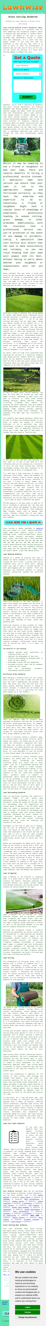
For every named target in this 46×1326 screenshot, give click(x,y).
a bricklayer (27, 1203)
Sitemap (5, 1302)
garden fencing (18, 1217)
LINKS (23, 13)
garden (10, 127)
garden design (18, 1201)
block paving (16, 1221)
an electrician (9, 1215)
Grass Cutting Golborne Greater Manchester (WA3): (23, 27)
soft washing (33, 1205)
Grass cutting (8, 528)
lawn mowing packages (20, 109)
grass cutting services (17, 117)
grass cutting (27, 544)
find (10, 1228)
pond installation (21, 1211)
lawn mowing (28, 550)
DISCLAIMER (40, 13)
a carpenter (27, 1213)
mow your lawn (13, 170)
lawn (41, 1097)
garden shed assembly (20, 1207)
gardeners (7, 1213)
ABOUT (28, 13)
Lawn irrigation (9, 877)
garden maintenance (32, 1209)
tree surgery (8, 1205)
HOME (19, 13)
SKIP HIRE (35, 1215)
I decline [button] (27, 1312)
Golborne (39, 528)
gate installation (31, 1199)
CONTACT (33, 13)
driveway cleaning (31, 1219)
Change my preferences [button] (27, 1317)
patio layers (25, 1197)
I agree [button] (27, 1307)
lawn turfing (19, 1007)
